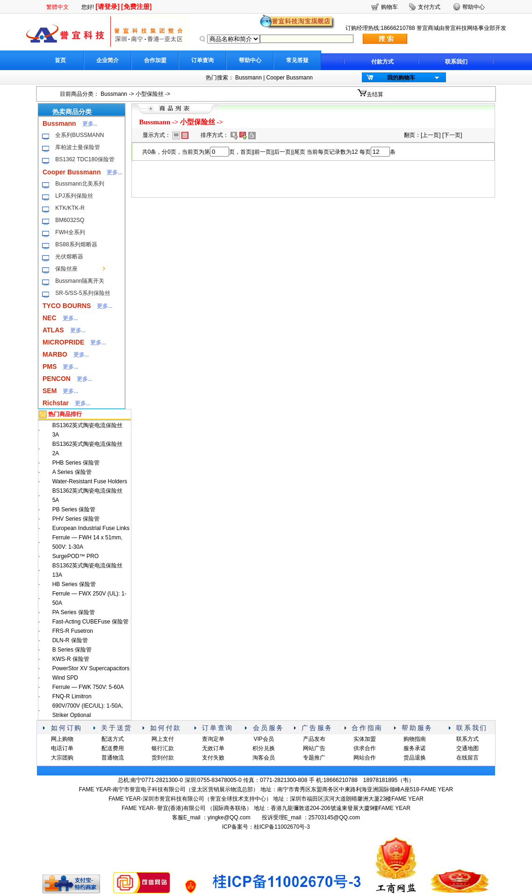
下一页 (452, 135)
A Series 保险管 (72, 472)
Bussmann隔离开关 (79, 281)
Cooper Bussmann (289, 77)
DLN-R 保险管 (70, 640)
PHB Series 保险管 (76, 462)
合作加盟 (155, 60)
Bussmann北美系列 (79, 183)
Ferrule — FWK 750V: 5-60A (88, 687)
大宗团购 (62, 757)
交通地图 (467, 748)
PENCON (57, 378)
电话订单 (62, 748)
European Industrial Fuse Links (90, 528)
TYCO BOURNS (67, 305)
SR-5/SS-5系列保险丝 (82, 293)
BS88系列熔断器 (76, 244)
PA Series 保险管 (73, 612)
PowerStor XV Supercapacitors (90, 668)
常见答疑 (297, 60)
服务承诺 (414, 748)
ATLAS (53, 330)
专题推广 (314, 757)
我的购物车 (401, 77)
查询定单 (213, 739)
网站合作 (364, 757)
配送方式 (112, 739)
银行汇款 (162, 748)
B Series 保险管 (72, 649)
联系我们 (456, 61)
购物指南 (414, 739)
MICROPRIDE (63, 342)
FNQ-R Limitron (72, 696)
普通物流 (112, 757)
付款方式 (382, 61)
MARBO (55, 354)
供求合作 (364, 748)
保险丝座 (66, 268)
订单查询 (202, 60)
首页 (60, 60)
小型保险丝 (150, 94)
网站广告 (314, 748)
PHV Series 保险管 (76, 519)
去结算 (375, 94)
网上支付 (162, 739)
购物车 (389, 7)
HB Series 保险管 (74, 584)
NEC (50, 318)
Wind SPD (65, 677)
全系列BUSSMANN (79, 135)
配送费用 (112, 748)
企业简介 (107, 60)
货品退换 (414, 757)
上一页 (430, 135)
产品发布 (314, 739)
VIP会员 (263, 739)
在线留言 (467, 757)
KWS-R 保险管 (70, 659)
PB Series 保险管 (74, 509)
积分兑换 (263, 748)
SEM (50, 390)
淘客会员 (263, 757)
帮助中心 (250, 60)
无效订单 (213, 748)
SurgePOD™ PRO (75, 556)
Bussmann (248, 77)
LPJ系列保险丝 (74, 196)
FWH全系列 (70, 232)
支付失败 (213, 757)
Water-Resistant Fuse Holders (89, 481)
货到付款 (162, 757)
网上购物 (62, 739)
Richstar (56, 403)
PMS (50, 366)
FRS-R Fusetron (72, 631)
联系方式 (467, 739)
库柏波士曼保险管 (77, 147)
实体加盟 (364, 739)
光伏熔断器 (69, 256)
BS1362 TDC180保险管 (85, 159)
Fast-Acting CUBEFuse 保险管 (90, 621)
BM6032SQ (69, 220)
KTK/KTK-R (70, 208)
